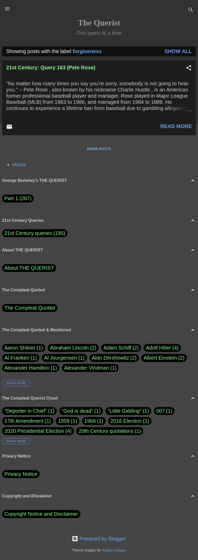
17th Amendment (23, 421)
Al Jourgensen (64, 358)
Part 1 (17, 198)
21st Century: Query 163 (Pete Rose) (50, 67)
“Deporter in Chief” (25, 411)
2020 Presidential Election (34, 431)
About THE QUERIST (29, 268)
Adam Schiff (121, 348)
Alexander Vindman (90, 368)
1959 (64, 421)
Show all (178, 51)
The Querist (99, 22)
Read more (176, 126)
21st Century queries (28, 233)
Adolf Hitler (162, 348)
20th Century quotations (106, 431)
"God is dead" (77, 411)
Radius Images (114, 550)
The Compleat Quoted (29, 308)
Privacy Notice (20, 474)
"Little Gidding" (125, 411)
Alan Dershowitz (114, 358)
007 (160, 411)
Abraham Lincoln (73, 348)
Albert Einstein (164, 358)
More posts (99, 149)
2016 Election (126, 421)
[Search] (191, 10)
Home (19, 164)
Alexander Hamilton (30, 368)
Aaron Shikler (23, 348)
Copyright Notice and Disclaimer (41, 514)
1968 (90, 421)
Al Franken (20, 358)
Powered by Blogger (99, 538)
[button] (189, 68)
